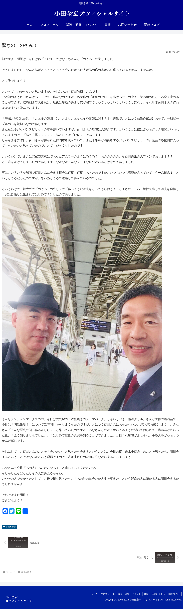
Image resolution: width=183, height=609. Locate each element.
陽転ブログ (174, 594)
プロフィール (105, 594)
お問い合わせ (158, 594)
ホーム (91, 594)
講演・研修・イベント (127, 594)
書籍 (144, 594)
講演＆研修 (9, 526)
